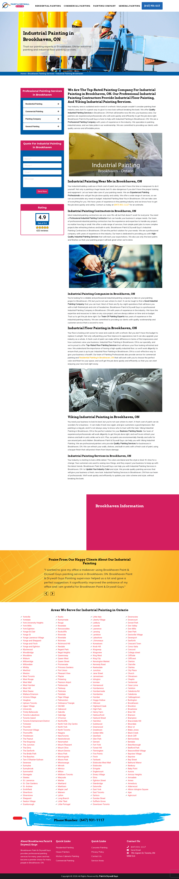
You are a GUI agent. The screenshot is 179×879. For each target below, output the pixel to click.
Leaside (96, 626)
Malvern (61, 792)
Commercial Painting (77, 6)
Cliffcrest (132, 658)
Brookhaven (133, 703)
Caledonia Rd (134, 691)
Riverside (62, 634)
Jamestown (98, 676)
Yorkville (26, 617)
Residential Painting (48, 6)
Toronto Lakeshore (31, 715)
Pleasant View (64, 673)
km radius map (43, 522)
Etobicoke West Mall (102, 762)
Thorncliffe (27, 733)
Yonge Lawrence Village (33, 637)
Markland (62, 783)
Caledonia (132, 694)
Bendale (131, 742)
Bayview (131, 757)
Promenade (63, 664)
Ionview (96, 682)
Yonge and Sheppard (32, 640)
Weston (26, 673)
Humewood (98, 685)
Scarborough (28, 804)
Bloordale (132, 724)
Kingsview (97, 652)
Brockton (132, 706)
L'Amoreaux (98, 640)
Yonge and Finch (30, 643)
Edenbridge (98, 783)
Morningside (63, 757)
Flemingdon (98, 751)
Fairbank (96, 759)
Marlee (61, 780)
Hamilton (97, 721)
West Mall (27, 682)
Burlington (132, 700)
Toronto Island (29, 718)
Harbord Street (99, 718)
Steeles (26, 777)
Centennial (132, 682)
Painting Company (104, 6)
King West (97, 655)
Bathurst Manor (135, 762)
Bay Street (132, 759)
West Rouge (28, 679)
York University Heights (33, 623)
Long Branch (63, 798)
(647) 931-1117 (152, 5)
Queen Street (63, 661)
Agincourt (132, 795)
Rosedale (62, 626)
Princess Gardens (65, 667)
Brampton (132, 718)
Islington (96, 679)
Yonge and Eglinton (31, 646)
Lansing (96, 632)
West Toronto (29, 676)
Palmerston (63, 700)
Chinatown (132, 676)
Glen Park (97, 739)
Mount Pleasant (65, 745)
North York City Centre (68, 724)
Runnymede (63, 620)
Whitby (26, 667)
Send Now (42, 191)
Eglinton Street (99, 780)
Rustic (60, 617)
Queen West (63, 658)
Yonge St (27, 634)
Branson (131, 715)
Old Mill (61, 706)
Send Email (136, 850)
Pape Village (63, 697)
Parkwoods (63, 685)
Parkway (61, 688)
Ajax (130, 792)
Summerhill (28, 771)
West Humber (29, 685)
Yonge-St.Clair (29, 632)
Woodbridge (28, 652)
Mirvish (61, 765)
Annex (131, 780)
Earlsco (96, 795)
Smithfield (27, 789)
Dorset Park (133, 623)
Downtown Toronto (101, 804)
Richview (62, 640)
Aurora (131, 771)
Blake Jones (133, 730)
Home (23, 73)
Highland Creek (99, 706)
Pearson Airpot (64, 682)
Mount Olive (63, 748)
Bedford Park (133, 748)
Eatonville (97, 786)
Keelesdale (98, 667)
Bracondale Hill (134, 721)
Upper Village (29, 706)
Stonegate (27, 774)
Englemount (98, 771)
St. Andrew (27, 786)
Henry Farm (98, 712)
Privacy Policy (97, 852)
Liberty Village (99, 620)
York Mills (27, 626)
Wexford (26, 670)
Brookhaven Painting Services (41, 73)
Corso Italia (133, 646)
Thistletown (28, 736)
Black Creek (133, 733)
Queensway (63, 655)
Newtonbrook (64, 739)
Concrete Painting (99, 847)
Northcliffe (62, 721)
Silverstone (28, 795)
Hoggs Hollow (99, 700)
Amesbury (132, 783)
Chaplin (131, 679)
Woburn (26, 658)
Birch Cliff (132, 736)
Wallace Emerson (30, 694)
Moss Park (62, 754)
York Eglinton (28, 629)
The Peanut (28, 739)
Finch (95, 757)
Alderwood (132, 786)
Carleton (131, 688)
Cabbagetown (134, 697)
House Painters (63, 852)
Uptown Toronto (30, 703)
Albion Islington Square (138, 789)
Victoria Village (29, 697)
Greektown (97, 730)
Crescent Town (134, 643)
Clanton (131, 661)
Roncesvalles (64, 629)
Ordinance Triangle (66, 703)
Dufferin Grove (99, 801)
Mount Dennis (64, 751)
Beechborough (134, 745)
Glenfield (97, 736)
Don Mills (132, 629)
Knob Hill (97, 646)
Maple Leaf (63, 789)
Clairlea (131, 667)
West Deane (28, 691)
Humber (96, 697)
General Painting (129, 6)
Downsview (133, 617)
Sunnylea (27, 765)
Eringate (96, 768)
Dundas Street (99, 798)
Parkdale (62, 694)
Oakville (61, 712)
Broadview (132, 709)
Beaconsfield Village (137, 751)
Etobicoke (97, 765)
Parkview (62, 691)
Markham (62, 786)
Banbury (131, 765)
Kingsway (97, 649)
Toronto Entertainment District (36, 721)
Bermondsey (133, 739)
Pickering (62, 679)
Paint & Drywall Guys (108, 876)
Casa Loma (133, 685)
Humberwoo (98, 688)
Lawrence (97, 629)
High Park (97, 709)
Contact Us (96, 856)
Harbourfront (98, 715)
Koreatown (97, 643)
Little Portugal (64, 804)
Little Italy (97, 617)
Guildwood (97, 724)
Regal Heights (64, 652)
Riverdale (62, 637)
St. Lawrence (28, 780)
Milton (61, 771)
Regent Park (63, 649)
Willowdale (27, 664)
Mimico (61, 768)
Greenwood (98, 727)
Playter (61, 676)
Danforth (132, 640)
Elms (95, 777)
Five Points (98, 754)
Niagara (61, 733)
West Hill (27, 688)
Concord (131, 649)
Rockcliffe (62, 632)
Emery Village (99, 774)
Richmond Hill (64, 643)
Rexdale (61, 646)
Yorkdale (27, 620)
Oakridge (62, 715)
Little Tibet (62, 801)
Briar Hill (131, 712)
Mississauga (63, 762)
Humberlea (98, 694)
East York (97, 789)
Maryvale (62, 777)
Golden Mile (98, 733)
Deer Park (132, 632)
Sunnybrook (28, 768)
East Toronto (98, 792)
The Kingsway (29, 742)
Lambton (97, 634)
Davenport (132, 637)
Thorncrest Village (31, 730)
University (27, 709)
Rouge (61, 623)
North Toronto (64, 730)
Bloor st (131, 727)
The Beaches (28, 757)
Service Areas (97, 860)
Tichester (27, 724)
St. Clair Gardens (30, 783)
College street (134, 652)
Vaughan (27, 700)
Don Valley (132, 626)
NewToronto (63, 736)
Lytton (60, 795)
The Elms (27, 748)
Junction (97, 670)
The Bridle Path (29, 754)
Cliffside (131, 655)
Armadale (132, 777)
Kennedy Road (99, 664)
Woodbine (27, 655)
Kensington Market (101, 661)
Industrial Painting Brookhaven (69, 73)
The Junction (28, 745)
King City (97, 658)
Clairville (131, 664)
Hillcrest (96, 703)
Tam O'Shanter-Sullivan (33, 759)
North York (62, 727)
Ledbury (96, 623)
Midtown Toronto (65, 774)
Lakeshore (97, 637)
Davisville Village (135, 634)
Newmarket (63, 742)
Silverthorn (27, 792)
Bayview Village (135, 754)
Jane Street (98, 673)
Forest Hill (97, 748)
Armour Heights (135, 774)
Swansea (27, 762)
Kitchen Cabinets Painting (67, 856)
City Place (132, 670)
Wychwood (28, 649)
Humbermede (99, 691)
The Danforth (28, 751)
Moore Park (63, 759)
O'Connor (62, 718)
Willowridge (28, 661)
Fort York (97, 745)
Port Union (62, 670)
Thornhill (27, 727)
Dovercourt (133, 620)
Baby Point (132, 768)
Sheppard (27, 798)
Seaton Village (29, 801)
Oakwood (62, 709)
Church (131, 673)
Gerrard (96, 742)
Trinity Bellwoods (30, 712)
